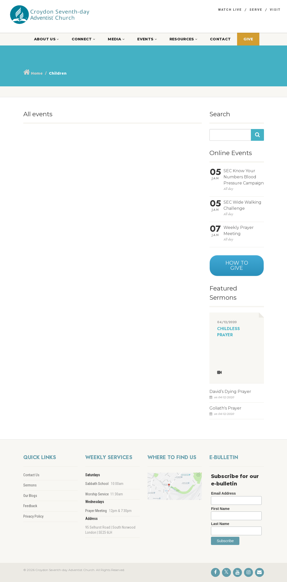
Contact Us (31, 475)
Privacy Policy (33, 516)
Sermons (30, 485)
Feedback (30, 506)
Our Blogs (30, 496)
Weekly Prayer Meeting (239, 230)
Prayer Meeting (96, 511)
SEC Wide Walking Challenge (242, 205)
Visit (275, 9)
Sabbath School (97, 484)
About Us (46, 39)
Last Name (220, 524)
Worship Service (97, 494)
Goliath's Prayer (225, 408)
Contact (220, 39)
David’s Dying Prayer (230, 391)
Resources (183, 39)
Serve (255, 9)
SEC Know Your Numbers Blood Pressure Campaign (244, 176)
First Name (220, 509)
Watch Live (230, 9)
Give (248, 39)
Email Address (223, 493)
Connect (83, 39)
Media (116, 39)
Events (146, 39)
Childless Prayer (228, 332)
